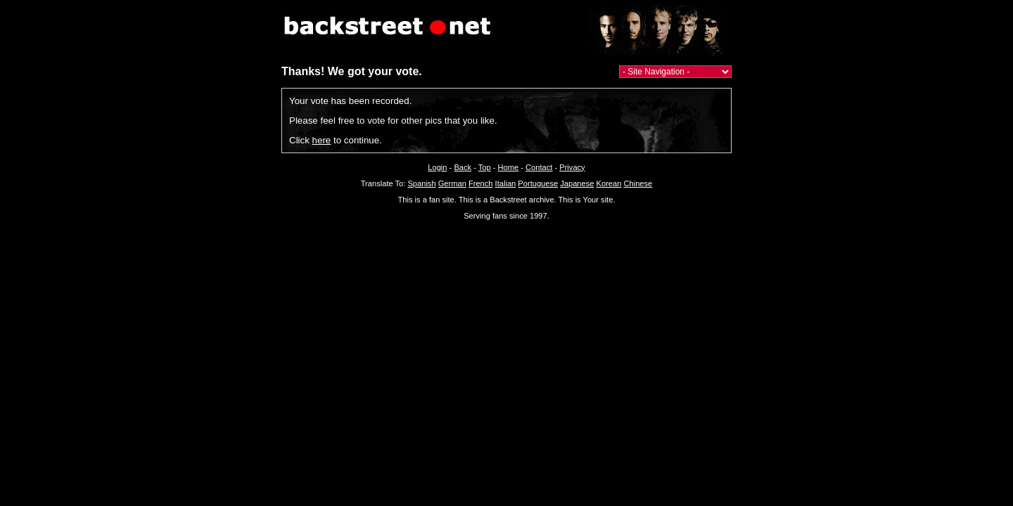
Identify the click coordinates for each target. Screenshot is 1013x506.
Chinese (637, 183)
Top (484, 167)
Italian (505, 183)
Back (462, 167)
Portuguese (538, 183)
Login (437, 167)
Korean (609, 183)
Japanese (577, 183)
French (481, 183)
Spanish (421, 183)
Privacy (572, 167)
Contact (538, 167)
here (321, 140)
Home (508, 167)
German (452, 183)
